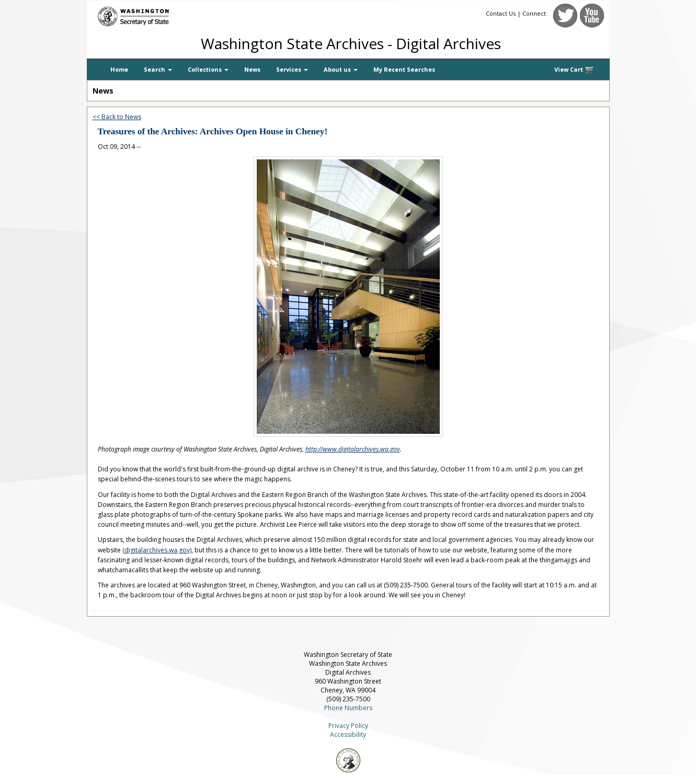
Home (119, 69)
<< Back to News (117, 116)
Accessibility (348, 734)
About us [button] (341, 69)
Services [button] (292, 69)
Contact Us (501, 13)
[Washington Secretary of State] (186, 14)
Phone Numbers (348, 707)
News (252, 69)
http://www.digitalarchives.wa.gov (352, 449)
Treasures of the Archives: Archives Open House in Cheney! (213, 131)
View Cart (574, 69)
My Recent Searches (404, 69)
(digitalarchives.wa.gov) (156, 550)
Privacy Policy (348, 725)
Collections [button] (208, 69)
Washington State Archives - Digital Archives (351, 43)
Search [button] (158, 69)
